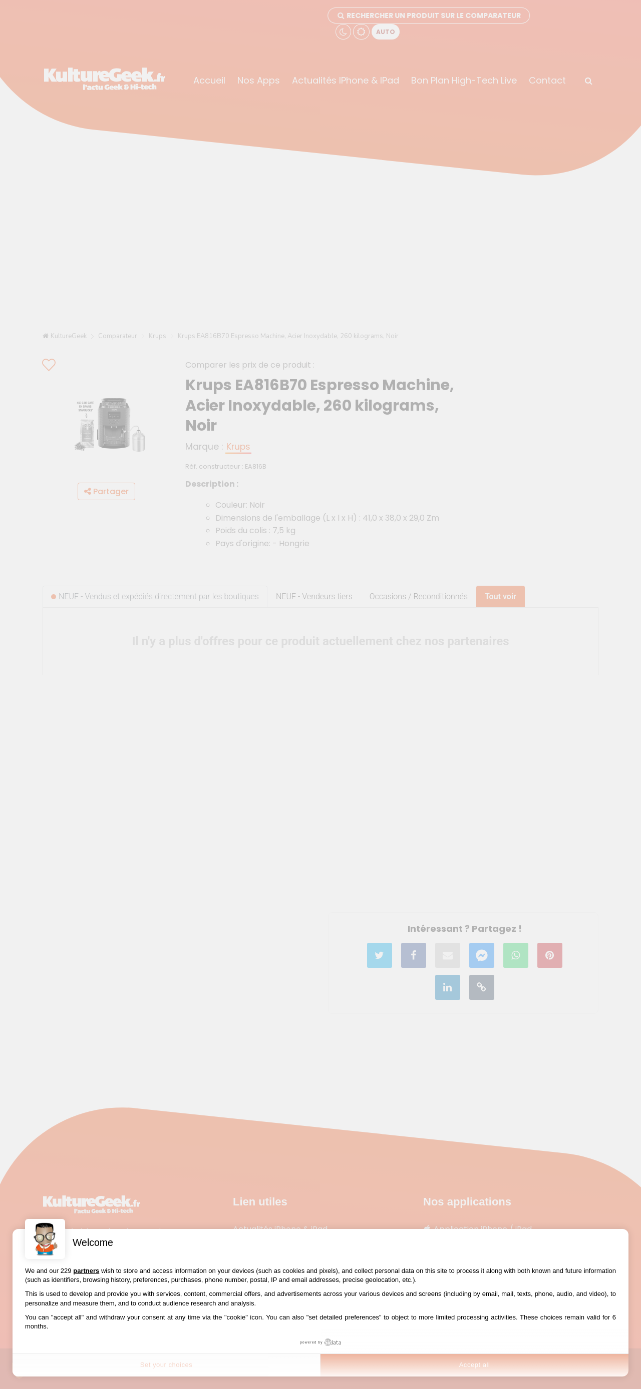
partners (86, 1270)
